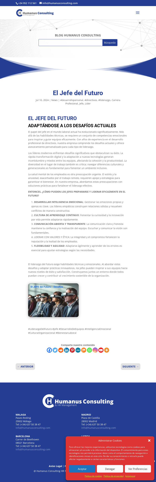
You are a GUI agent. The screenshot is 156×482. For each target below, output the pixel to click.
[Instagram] (95, 350)
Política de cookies (93, 476)
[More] (106, 350)
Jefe (81, 103)
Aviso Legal (55, 466)
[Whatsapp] (89, 350)
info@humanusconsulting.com (33, 427)
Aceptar (82, 469)
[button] (149, 440)
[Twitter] (55, 350)
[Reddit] (60, 350)
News (54, 100)
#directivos (91, 100)
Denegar (110, 469)
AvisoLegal (130, 476)
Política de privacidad (113, 476)
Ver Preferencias (137, 469)
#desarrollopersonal (71, 100)
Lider (88, 103)
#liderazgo (104, 100)
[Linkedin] (66, 350)
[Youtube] (100, 350)
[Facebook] (49, 350)
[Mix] (83, 350)
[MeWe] (78, 350)
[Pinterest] (72, 350)
